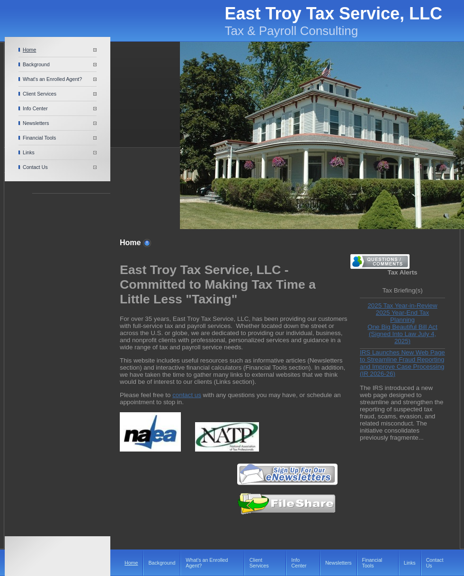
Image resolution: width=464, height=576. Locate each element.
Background (36, 64)
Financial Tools (39, 138)
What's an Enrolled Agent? (52, 79)
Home (29, 50)
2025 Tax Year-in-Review (402, 305)
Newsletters (36, 123)
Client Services (39, 94)
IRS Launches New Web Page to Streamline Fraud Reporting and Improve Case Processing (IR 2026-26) (402, 363)
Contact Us (35, 167)
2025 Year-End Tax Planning (402, 316)
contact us (186, 395)
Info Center (35, 108)
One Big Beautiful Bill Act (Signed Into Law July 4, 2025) (402, 334)
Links (29, 152)
